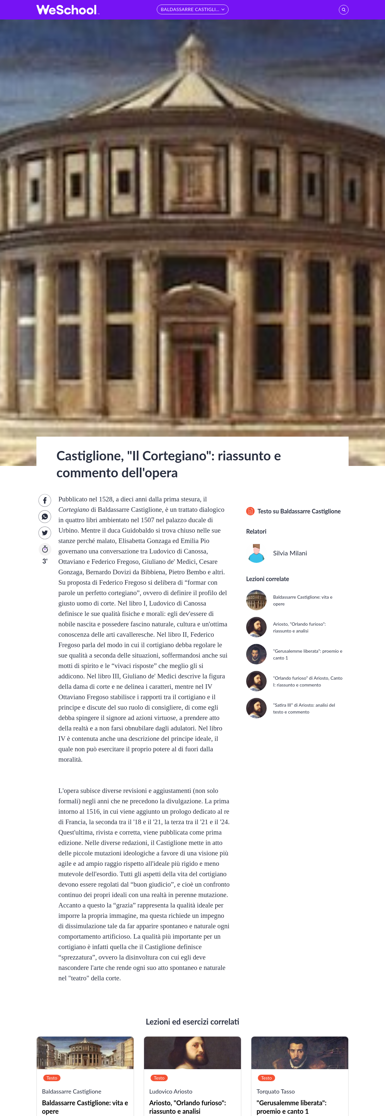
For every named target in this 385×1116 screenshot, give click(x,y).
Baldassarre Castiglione (310, 511)
